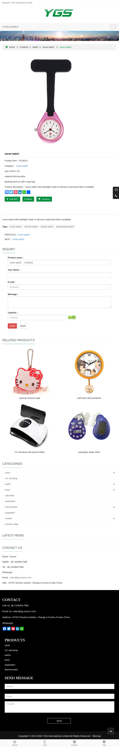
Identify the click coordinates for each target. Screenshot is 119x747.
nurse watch (48, 47)
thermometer (11, 507)
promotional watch (65, 226)
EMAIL (28, 199)
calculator (9, 495)
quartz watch (47, 226)
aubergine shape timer (89, 452)
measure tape (11, 524)
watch (35, 47)
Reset (23, 326)
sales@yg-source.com (20, 577)
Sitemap (96, 736)
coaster (8, 518)
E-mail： (12, 282)
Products (24, 47)
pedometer (10, 501)
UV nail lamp (11, 478)
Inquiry (74, 742)
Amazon (44, 199)
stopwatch (10, 512)
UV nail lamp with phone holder (30, 452)
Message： (13, 294)
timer (7, 490)
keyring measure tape (29, 398)
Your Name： (14, 270)
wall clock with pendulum (89, 398)
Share (15, 742)
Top (104, 742)
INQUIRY (12, 199)
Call (45, 742)
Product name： (16, 257)
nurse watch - (24, 234)
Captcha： (13, 312)
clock (7, 472)
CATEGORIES (10, 27)
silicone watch (31, 226)
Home (12, 47)
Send (12, 326)
